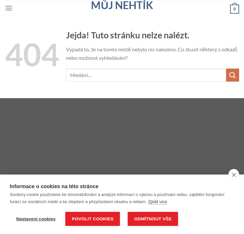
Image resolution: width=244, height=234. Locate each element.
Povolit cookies (92, 218)
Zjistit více (157, 201)
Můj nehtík (122, 5)
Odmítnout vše (153, 218)
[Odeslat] (232, 75)
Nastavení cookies (36, 218)
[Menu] (9, 8)
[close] (233, 174)
